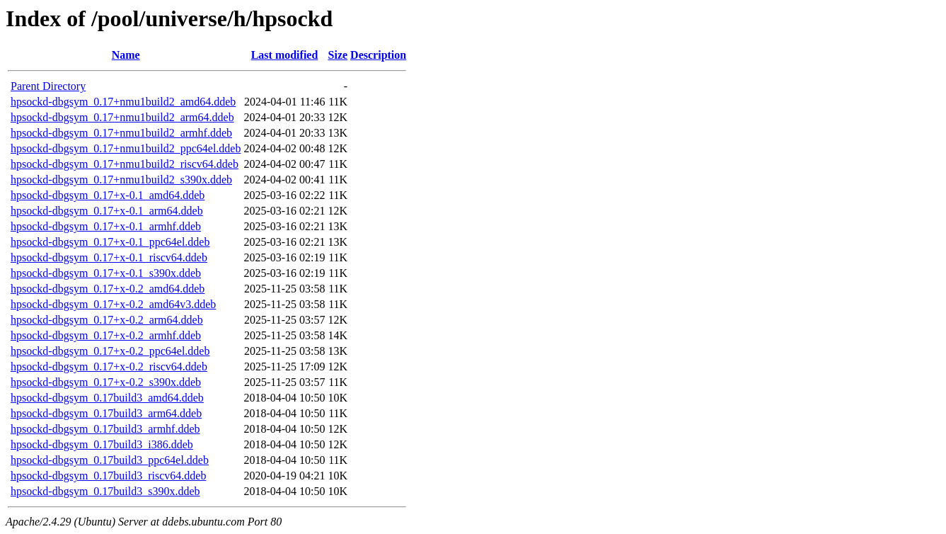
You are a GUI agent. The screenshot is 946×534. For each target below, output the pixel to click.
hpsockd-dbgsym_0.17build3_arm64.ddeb (106, 413)
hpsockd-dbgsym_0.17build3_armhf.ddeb (105, 429)
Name (126, 55)
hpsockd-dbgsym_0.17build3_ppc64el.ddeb (110, 460)
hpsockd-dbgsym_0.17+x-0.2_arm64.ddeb (107, 320)
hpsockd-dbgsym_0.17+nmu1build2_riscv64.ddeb (124, 164)
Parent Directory (48, 86)
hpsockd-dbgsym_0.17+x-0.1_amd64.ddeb (107, 195)
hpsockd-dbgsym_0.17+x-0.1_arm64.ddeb (107, 211)
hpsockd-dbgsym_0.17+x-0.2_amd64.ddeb (107, 289)
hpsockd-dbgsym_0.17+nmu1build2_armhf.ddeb (121, 133)
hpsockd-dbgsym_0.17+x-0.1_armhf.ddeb (106, 226)
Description (378, 55)
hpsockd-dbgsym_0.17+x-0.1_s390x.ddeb (106, 273)
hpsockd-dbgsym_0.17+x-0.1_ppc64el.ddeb (110, 242)
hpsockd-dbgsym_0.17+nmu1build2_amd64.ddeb (123, 102)
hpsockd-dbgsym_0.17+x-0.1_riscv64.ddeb (109, 257)
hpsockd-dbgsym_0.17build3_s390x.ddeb (105, 491)
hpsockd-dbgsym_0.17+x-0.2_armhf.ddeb (106, 335)
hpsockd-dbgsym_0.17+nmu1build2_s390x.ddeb (121, 180)
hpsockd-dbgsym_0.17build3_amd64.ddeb (107, 398)
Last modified (284, 55)
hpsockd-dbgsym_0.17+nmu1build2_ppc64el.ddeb (126, 148)
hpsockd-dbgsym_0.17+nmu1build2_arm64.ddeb (122, 117)
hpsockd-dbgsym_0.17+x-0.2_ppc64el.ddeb (110, 351)
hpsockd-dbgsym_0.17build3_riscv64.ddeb (108, 476)
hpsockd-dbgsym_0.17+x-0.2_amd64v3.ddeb (113, 304)
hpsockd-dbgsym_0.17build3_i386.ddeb (102, 444)
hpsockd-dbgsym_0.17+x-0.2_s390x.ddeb (106, 382)
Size (338, 55)
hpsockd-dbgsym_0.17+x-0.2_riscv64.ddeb (109, 366)
